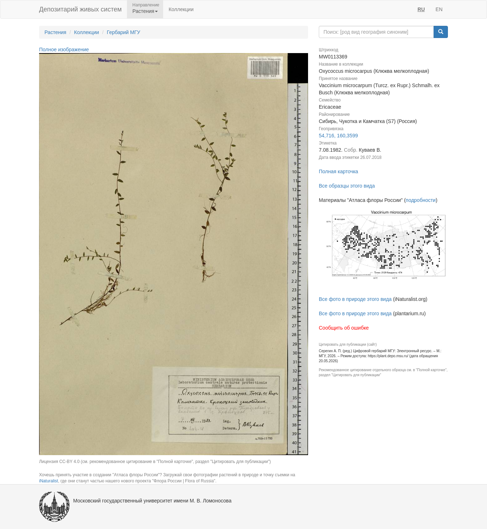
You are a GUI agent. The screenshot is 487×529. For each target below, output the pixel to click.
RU (421, 9)
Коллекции (181, 9)
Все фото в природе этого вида (355, 299)
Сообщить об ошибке (344, 328)
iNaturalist (48, 480)
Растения (55, 32)
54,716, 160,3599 (338, 135)
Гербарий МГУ (123, 32)
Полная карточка (338, 171)
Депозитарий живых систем (80, 9)
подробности (421, 200)
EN (439, 9)
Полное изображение (64, 49)
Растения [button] (145, 11)
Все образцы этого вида (347, 186)
